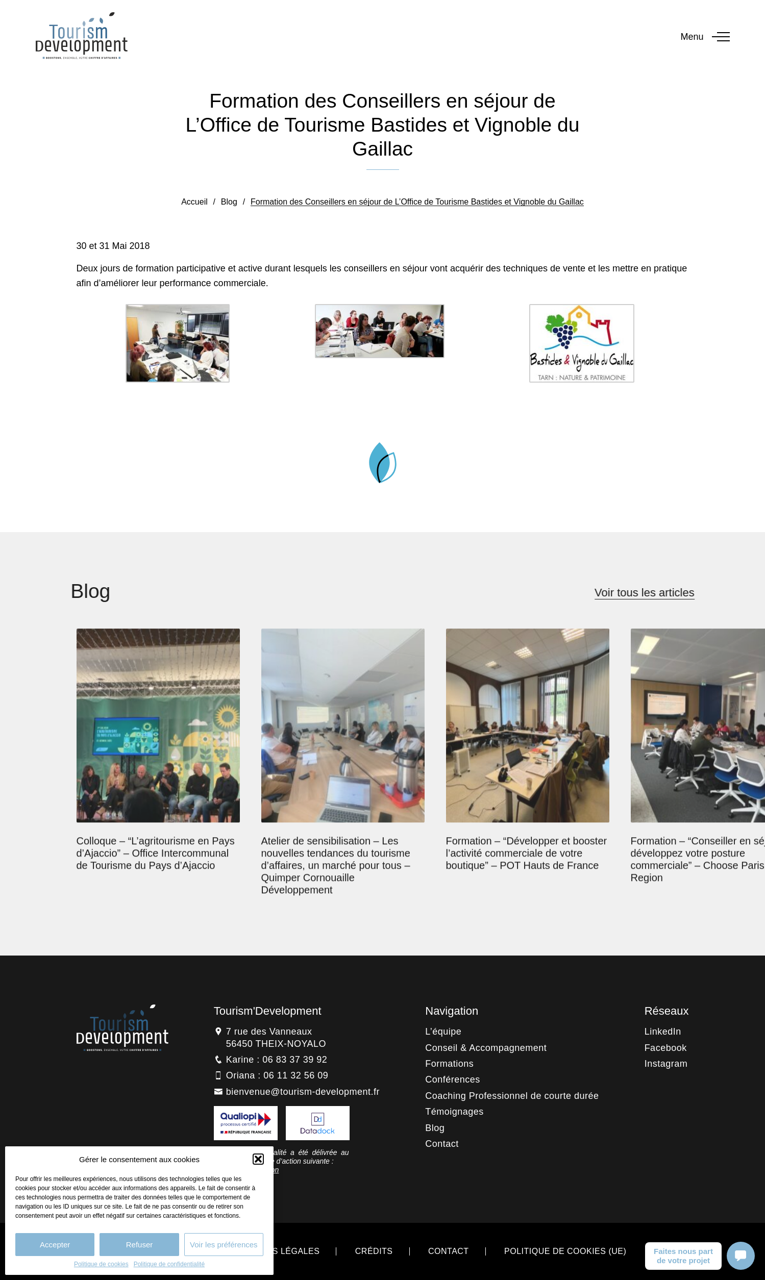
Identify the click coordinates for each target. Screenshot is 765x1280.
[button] (258, 1159)
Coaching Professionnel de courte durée (512, 1096)
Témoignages (454, 1112)
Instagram (666, 1064)
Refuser (139, 1244)
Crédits (374, 1251)
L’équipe (443, 1031)
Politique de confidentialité (169, 1264)
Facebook (666, 1048)
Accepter (55, 1244)
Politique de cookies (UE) (565, 1251)
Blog (229, 201)
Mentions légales (276, 1251)
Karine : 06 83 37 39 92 (277, 1060)
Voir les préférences (224, 1244)
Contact (442, 1144)
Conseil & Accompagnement (486, 1048)
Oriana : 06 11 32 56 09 (277, 1075)
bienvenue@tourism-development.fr (303, 1092)
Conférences (452, 1079)
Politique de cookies (101, 1264)
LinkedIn (663, 1031)
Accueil (194, 201)
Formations (449, 1064)
